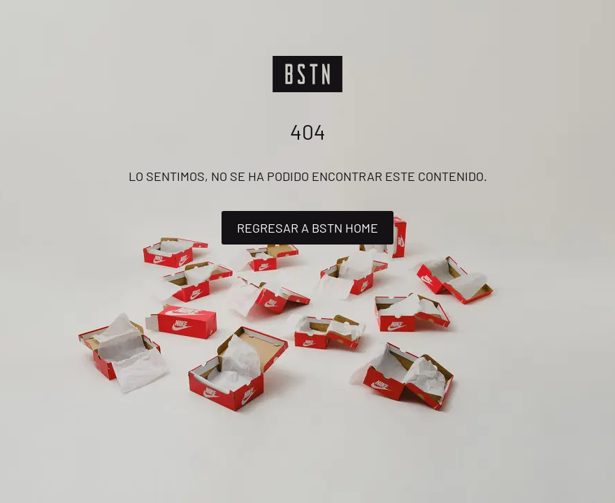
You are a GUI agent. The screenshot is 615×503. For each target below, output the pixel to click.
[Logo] (307, 74)
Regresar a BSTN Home (307, 227)
